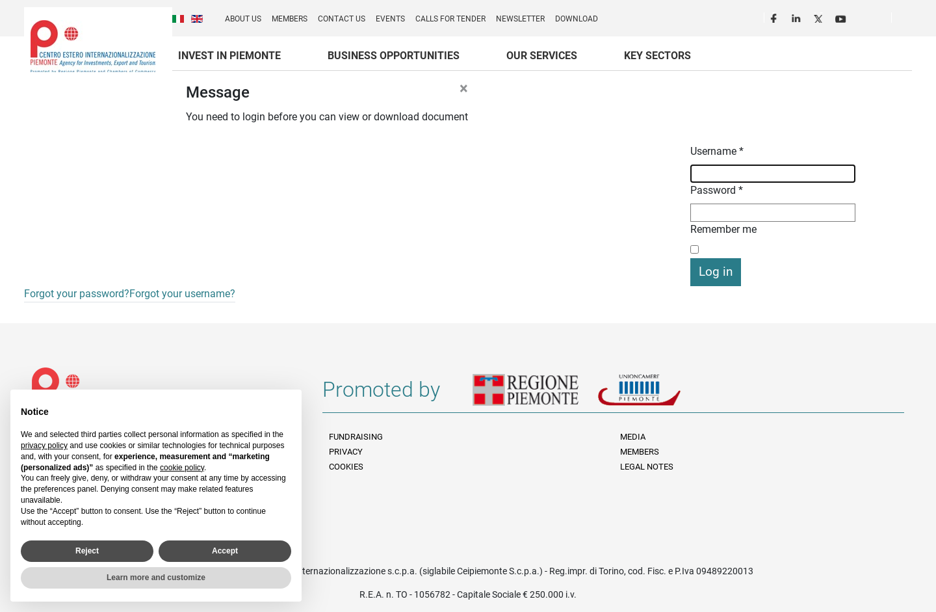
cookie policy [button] (182, 467)
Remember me (723, 229)
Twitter (819, 16)
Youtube (842, 16)
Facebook (775, 16)
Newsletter (520, 18)
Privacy (346, 452)
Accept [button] (225, 550)
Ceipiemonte (93, 46)
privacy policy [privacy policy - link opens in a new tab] (44, 445)
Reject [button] (87, 550)
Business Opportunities (394, 55)
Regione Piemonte (535, 395)
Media (632, 437)
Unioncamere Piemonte (657, 395)
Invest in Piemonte (229, 55)
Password (716, 190)
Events (390, 18)
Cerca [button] (907, 20)
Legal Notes (646, 467)
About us (243, 18)
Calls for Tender (450, 18)
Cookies (346, 467)
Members (289, 18)
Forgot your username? (182, 293)
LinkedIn (797, 16)
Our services (541, 55)
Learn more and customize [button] (156, 577)
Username (717, 151)
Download (576, 18)
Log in (716, 271)
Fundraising (356, 437)
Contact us (341, 18)
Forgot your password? (76, 293)
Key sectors (657, 55)
